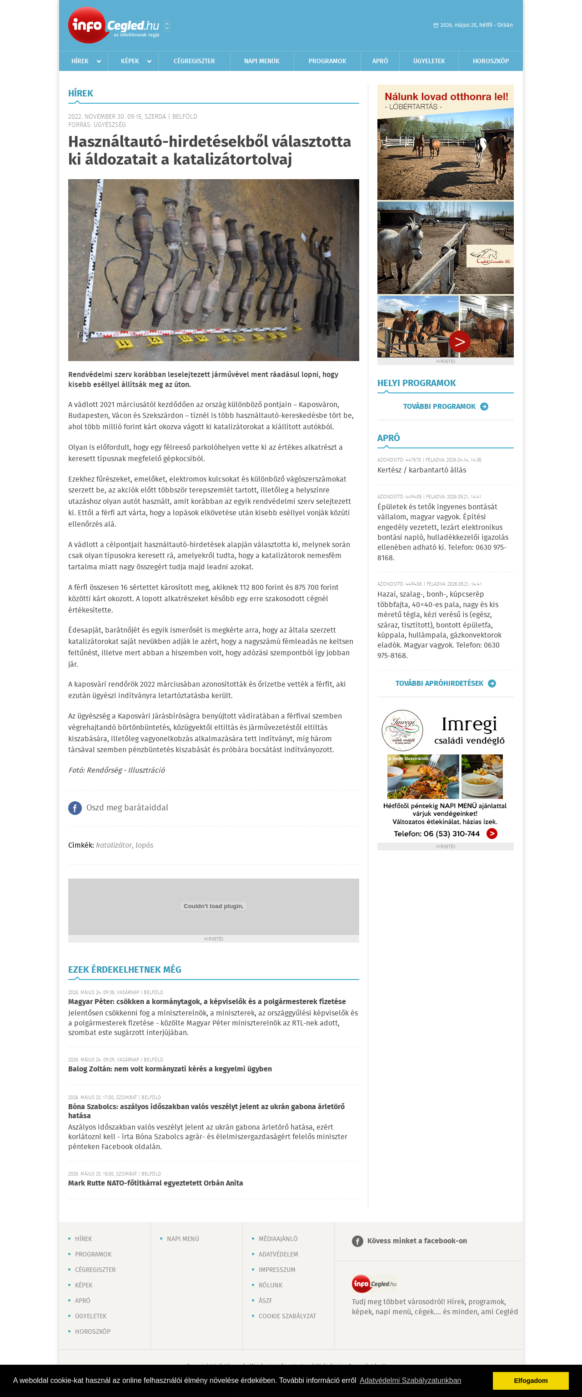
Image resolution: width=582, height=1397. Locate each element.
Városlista (167, 26)
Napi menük (262, 61)
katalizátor (114, 845)
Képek (130, 61)
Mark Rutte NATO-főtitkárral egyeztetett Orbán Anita (155, 1183)
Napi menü (183, 1239)
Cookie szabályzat (287, 1317)
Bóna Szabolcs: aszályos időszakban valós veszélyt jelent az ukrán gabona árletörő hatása (206, 1111)
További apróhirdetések (439, 683)
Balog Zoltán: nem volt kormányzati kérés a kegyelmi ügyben (170, 1069)
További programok (439, 406)
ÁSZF (265, 1301)
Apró (380, 61)
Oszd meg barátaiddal (127, 808)
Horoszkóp (491, 61)
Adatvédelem (278, 1255)
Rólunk (270, 1286)
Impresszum (277, 1270)
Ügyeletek (429, 61)
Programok (327, 61)
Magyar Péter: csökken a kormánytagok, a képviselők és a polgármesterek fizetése (207, 1002)
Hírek (80, 61)
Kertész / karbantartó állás (421, 470)
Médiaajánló (278, 1239)
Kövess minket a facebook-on (417, 1241)
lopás (144, 845)
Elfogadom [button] (531, 1380)
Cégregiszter (194, 61)
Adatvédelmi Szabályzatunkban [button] (410, 1380)
